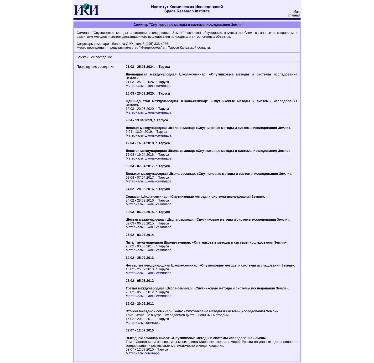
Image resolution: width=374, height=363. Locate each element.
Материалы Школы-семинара (148, 86)
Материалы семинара (143, 323)
